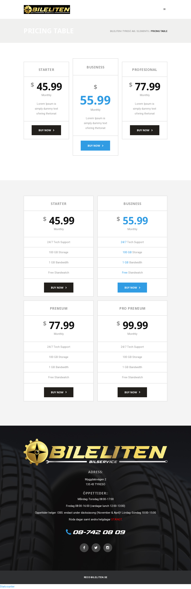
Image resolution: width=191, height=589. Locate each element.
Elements (143, 31)
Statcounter (7, 586)
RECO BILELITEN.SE (95, 577)
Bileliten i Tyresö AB (122, 31)
